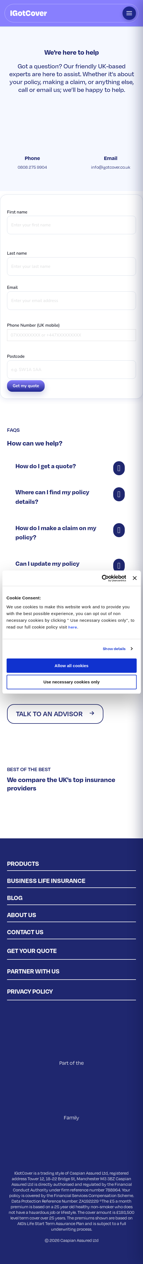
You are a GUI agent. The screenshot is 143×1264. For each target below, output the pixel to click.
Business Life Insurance (46, 880)
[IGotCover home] (28, 13)
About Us (21, 915)
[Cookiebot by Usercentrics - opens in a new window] (101, 578)
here (72, 627)
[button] (71, 466)
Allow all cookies (71, 665)
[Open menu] (129, 13)
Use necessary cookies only (71, 681)
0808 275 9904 (32, 167)
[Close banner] (135, 578)
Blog (14, 897)
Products (23, 863)
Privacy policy (30, 991)
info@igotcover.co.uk (110, 167)
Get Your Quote (32, 950)
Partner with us (33, 971)
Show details (114, 648)
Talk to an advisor (49, 713)
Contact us (25, 932)
